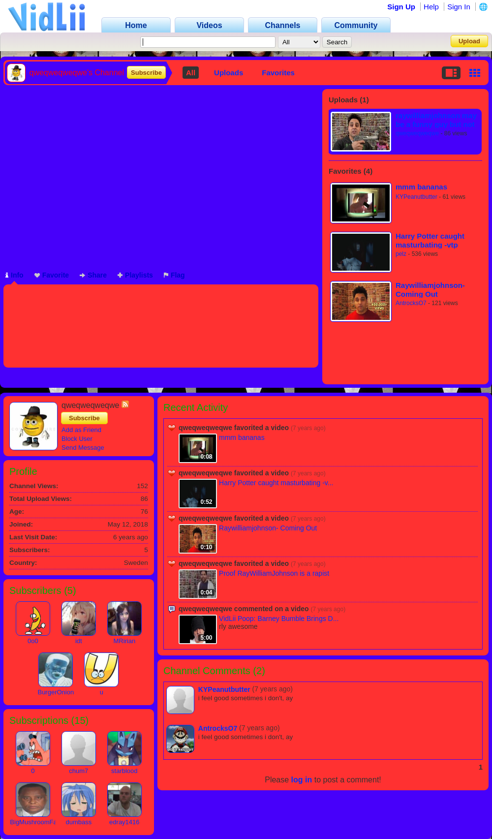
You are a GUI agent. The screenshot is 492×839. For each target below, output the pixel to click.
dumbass (78, 822)
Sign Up (401, 6)
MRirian (124, 641)
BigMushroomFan (35, 822)
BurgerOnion (55, 692)
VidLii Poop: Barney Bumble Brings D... (278, 618)
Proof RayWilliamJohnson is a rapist (274, 573)
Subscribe (146, 72)
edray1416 (124, 822)
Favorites (278, 72)
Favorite (51, 275)
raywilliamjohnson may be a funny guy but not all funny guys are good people (437, 119)
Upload (469, 41)
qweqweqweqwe (417, 133)
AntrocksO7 (411, 303)
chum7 (78, 771)
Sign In (458, 6)
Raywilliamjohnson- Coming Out (430, 289)
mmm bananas (421, 187)
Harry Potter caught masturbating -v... (276, 483)
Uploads (228, 72)
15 (79, 720)
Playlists (135, 275)
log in (301, 780)
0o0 (33, 641)
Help (431, 6)
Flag (174, 275)
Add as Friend (81, 430)
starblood (124, 771)
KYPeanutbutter (416, 196)
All (190, 72)
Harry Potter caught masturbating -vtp (430, 240)
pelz (401, 253)
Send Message (83, 447)
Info (14, 275)
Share (93, 275)
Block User (77, 438)
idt (78, 641)
